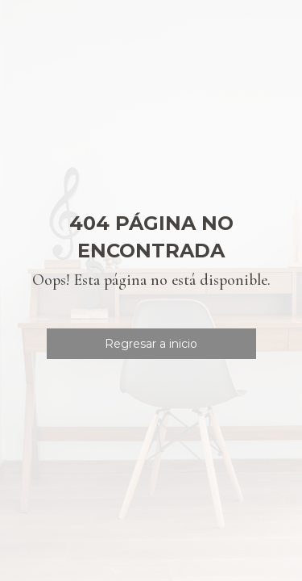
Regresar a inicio (151, 343)
